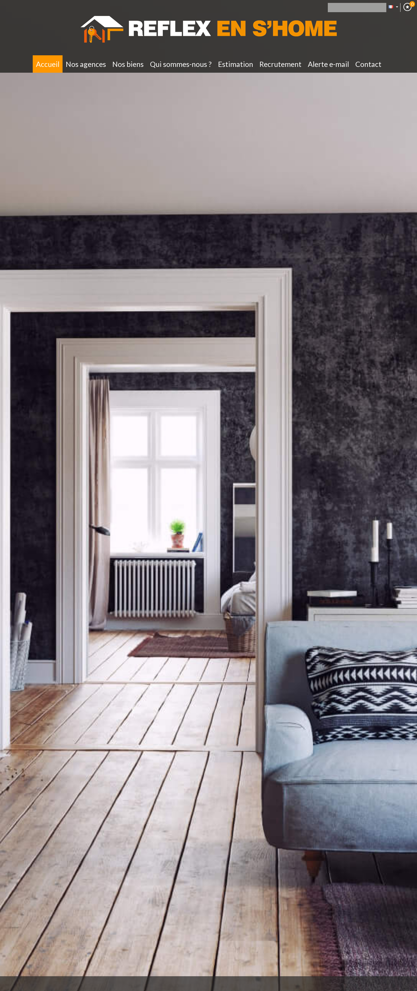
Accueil (47, 64)
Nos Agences (86, 64)
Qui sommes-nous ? (181, 64)
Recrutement (280, 64)
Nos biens (128, 64)
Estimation (235, 64)
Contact (368, 64)
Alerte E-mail (328, 64)
